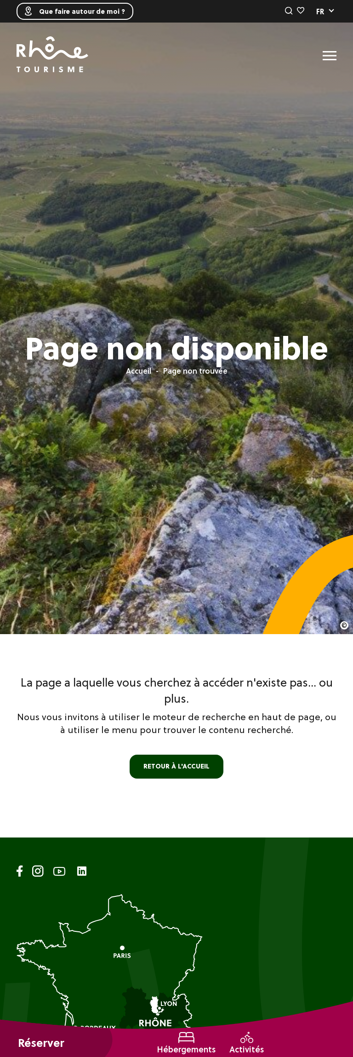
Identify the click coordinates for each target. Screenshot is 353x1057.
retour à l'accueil (176, 766)
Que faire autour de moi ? (75, 11)
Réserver (41, 1043)
